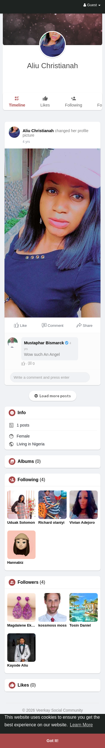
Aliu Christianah (52, 65)
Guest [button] (92, 5)
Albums (26, 461)
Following (28, 480)
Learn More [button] (81, 724)
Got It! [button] (52, 740)
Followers (28, 582)
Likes (23, 685)
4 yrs (26, 142)
